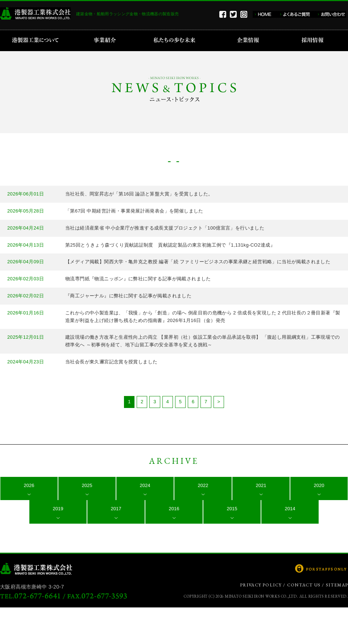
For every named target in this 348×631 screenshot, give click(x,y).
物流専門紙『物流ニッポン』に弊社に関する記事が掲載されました (138, 278)
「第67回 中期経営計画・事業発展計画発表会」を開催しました (134, 211)
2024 (145, 485)
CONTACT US (303, 585)
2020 (319, 485)
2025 (87, 485)
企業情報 (250, 40)
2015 (232, 508)
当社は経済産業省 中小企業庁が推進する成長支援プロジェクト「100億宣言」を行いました (164, 228)
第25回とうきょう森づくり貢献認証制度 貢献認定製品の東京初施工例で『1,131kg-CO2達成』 (170, 245)
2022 (203, 485)
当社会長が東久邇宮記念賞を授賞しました (111, 361)
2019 (58, 508)
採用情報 (315, 40)
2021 (261, 485)
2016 (174, 508)
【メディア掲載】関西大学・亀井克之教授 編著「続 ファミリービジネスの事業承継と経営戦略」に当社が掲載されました (197, 261)
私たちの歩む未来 (177, 40)
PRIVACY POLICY (261, 585)
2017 (116, 508)
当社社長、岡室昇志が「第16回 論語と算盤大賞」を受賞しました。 (139, 194)
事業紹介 (106, 40)
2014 (290, 508)
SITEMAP (337, 585)
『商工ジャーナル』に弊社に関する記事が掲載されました (128, 295)
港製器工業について (38, 40)
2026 (29, 485)
